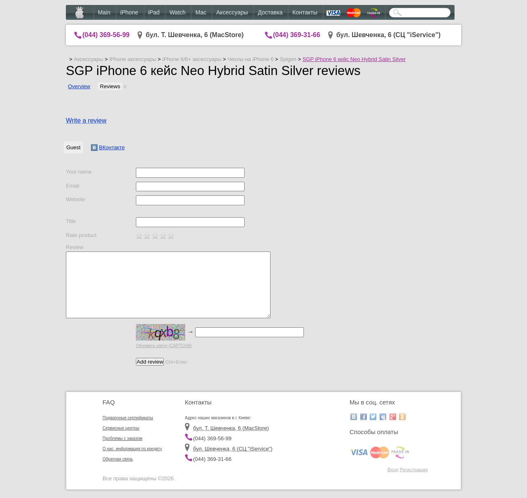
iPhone (129, 12)
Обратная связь (118, 459)
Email (72, 186)
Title (71, 221)
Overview (79, 86)
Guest (73, 147)
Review (75, 247)
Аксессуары (232, 12)
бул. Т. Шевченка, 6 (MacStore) (195, 34)
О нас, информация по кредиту (132, 448)
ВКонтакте (108, 147)
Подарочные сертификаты (128, 418)
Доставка (270, 12)
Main (104, 12)
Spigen (288, 59)
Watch (178, 12)
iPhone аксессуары (132, 59)
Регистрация (414, 469)
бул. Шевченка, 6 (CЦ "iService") (388, 34)
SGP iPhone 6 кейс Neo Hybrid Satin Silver (354, 59)
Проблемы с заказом (122, 438)
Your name (78, 172)
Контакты (304, 12)
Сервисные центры (121, 428)
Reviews (110, 86)
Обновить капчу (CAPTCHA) (164, 345)
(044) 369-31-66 (296, 34)
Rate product (81, 235)
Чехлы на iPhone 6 (250, 59)
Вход (392, 469)
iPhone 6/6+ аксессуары (191, 59)
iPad (154, 12)
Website (75, 199)
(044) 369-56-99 (106, 34)
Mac (201, 12)
